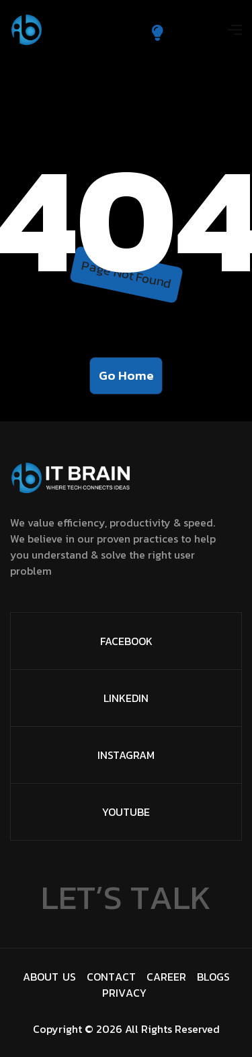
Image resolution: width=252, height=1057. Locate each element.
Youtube (126, 812)
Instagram (126, 755)
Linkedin (126, 698)
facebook (126, 641)
